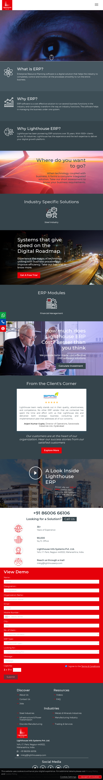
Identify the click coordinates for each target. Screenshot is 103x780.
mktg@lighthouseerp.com (49, 563)
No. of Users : (10, 630)
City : (6, 621)
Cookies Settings (68, 777)
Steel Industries (27, 713)
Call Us (69, 519)
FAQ (58, 699)
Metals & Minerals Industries (68, 713)
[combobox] (7, 617)
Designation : (10, 586)
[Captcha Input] (17, 670)
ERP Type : (9, 639)
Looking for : (10, 648)
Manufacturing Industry (66, 717)
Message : (8, 656)
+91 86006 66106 (51, 513)
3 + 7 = (8, 670)
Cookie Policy (11, 774)
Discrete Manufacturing (31, 724)
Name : (7, 577)
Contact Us (25, 699)
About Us (24, 695)
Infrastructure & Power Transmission (30, 718)
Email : (7, 604)
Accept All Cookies (90, 777)
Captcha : (8, 666)
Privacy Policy (92, 771)
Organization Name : (14, 595)
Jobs (22, 703)
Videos (59, 695)
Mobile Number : (12, 612)
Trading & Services (64, 724)
